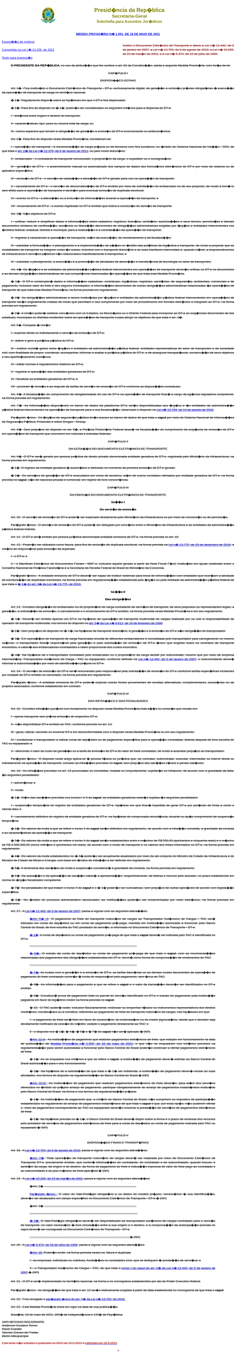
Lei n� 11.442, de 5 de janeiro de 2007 (167, 659)
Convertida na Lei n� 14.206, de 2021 (28, 49)
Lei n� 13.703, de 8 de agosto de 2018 (52, 1150)
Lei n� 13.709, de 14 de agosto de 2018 (185, 410)
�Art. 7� (37, 1158)
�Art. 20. (36, 1252)
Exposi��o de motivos (18, 41)
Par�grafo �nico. (43, 1194)
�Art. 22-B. (38, 1083)
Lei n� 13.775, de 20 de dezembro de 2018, (200, 544)
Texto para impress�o (17, 57)
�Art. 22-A (37, 1039)
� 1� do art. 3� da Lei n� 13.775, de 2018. (49, 584)
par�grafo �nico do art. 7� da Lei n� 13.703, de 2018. (85, 1299)
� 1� (34, 935)
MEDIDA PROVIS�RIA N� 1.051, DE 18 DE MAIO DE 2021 (118, 34)
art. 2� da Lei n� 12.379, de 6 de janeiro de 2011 (53, 151)
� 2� (35, 1221)
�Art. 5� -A (39, 919)
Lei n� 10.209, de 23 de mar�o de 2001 (54, 1178)
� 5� (35, 953)
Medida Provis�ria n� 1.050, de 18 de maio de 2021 (92, 1043)
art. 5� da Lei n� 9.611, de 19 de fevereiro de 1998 (125, 623)
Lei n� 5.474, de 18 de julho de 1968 (51, 1245)
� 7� (34, 972)
